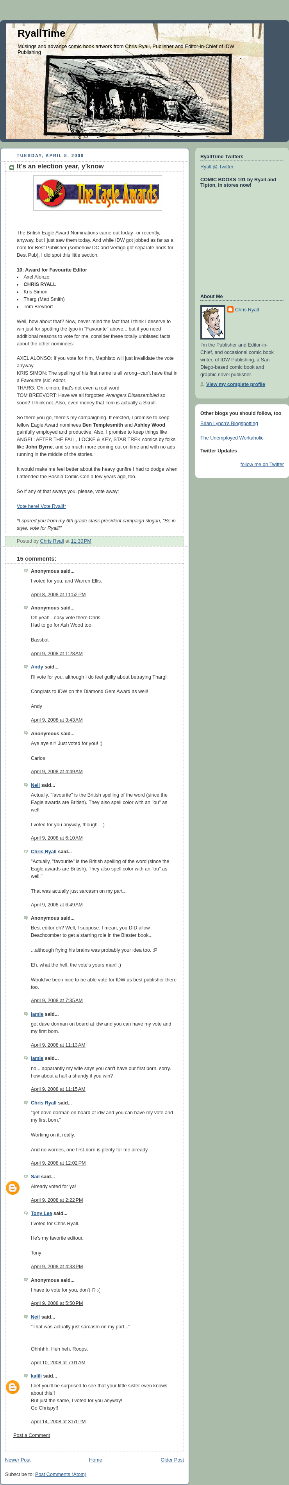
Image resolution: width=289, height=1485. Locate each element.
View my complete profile (235, 384)
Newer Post (17, 1460)
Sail (35, 1176)
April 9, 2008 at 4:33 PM (57, 1266)
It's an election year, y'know (60, 166)
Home (95, 1460)
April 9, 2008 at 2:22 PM (57, 1200)
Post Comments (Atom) (60, 1474)
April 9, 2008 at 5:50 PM (57, 1303)
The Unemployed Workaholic (232, 438)
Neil (35, 785)
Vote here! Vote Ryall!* (41, 506)
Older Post (172, 1460)
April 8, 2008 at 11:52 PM (58, 594)
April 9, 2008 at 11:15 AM (58, 1089)
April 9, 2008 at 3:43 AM (57, 720)
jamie (37, 1014)
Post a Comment (31, 1435)
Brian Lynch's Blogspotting (229, 423)
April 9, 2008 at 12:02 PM (58, 1163)
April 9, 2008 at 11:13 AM (58, 1045)
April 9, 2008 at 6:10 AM (57, 838)
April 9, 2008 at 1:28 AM (57, 653)
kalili (36, 1376)
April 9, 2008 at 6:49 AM (57, 905)
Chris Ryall (44, 851)
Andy (37, 667)
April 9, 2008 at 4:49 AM (57, 771)
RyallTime (41, 33)
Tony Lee (41, 1213)
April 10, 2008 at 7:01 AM (58, 1362)
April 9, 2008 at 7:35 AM (57, 1000)
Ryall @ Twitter (217, 167)
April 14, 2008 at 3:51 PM (58, 1421)
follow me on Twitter (262, 464)
